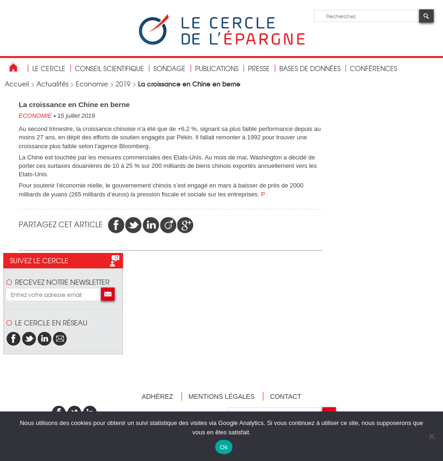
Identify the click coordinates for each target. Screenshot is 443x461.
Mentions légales (222, 396)
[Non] (431, 436)
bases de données (310, 68)
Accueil (17, 83)
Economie (92, 83)
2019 (123, 83)
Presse (259, 68)
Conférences (373, 68)
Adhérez (157, 396)
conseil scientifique (109, 68)
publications (217, 68)
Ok (224, 447)
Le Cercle (48, 68)
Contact (285, 396)
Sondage (169, 68)
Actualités (52, 83)
